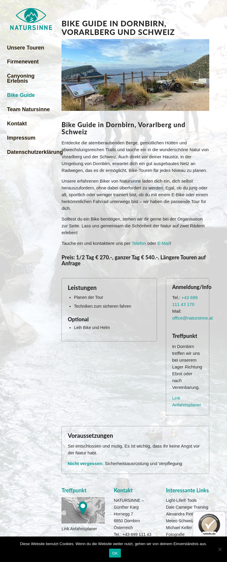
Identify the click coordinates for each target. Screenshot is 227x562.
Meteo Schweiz (180, 520)
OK (115, 553)
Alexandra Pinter (181, 514)
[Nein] (220, 549)
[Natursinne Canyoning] (30, 19)
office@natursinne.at (192, 317)
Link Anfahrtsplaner (79, 528)
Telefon (139, 243)
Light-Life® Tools (181, 500)
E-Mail (163, 243)
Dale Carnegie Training (187, 507)
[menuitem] (30, 48)
